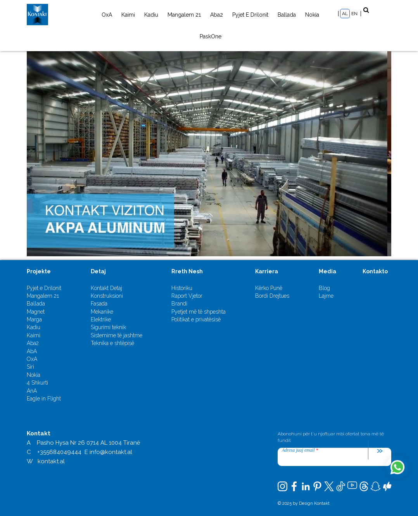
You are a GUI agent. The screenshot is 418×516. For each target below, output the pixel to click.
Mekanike (102, 312)
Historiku (181, 288)
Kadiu (151, 15)
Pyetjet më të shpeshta (198, 312)
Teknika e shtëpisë (112, 343)
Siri (30, 367)
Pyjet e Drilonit (250, 15)
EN (354, 13)
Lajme (326, 296)
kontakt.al (51, 461)
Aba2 (216, 15)
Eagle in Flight (44, 398)
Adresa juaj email (300, 450)
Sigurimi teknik (108, 327)
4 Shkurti (37, 383)
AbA (32, 351)
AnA (32, 391)
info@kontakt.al (111, 452)
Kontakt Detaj (106, 288)
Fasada (99, 303)
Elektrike (101, 319)
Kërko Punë (268, 288)
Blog (324, 288)
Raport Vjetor (186, 296)
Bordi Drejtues (272, 296)
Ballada (287, 15)
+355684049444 (59, 452)
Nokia (312, 15)
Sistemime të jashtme (116, 335)
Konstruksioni (107, 296)
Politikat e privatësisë (196, 319)
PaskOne (210, 36)
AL (345, 13)
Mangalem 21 (184, 15)
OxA (107, 15)
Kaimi (128, 15)
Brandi (179, 303)
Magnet (36, 312)
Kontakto (375, 271)
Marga (34, 319)
